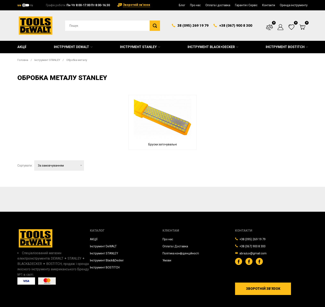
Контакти (268, 5)
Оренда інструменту (294, 5)
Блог (182, 5)
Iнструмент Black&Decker (107, 260)
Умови (166, 260)
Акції (21, 47)
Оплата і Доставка (175, 246)
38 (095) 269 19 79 (193, 25)
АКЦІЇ (93, 239)
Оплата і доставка (217, 5)
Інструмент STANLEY (138, 47)
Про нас (195, 5)
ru (31, 5)
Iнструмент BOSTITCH (105, 267)
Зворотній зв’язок (136, 4)
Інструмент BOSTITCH (285, 47)
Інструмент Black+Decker (211, 47)
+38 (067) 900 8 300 (235, 25)
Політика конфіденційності (180, 253)
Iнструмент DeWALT (103, 246)
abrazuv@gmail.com (253, 253)
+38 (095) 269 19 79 (252, 239)
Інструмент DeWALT (71, 47)
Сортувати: (24, 171)
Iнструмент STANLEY (104, 253)
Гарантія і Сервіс (246, 5)
